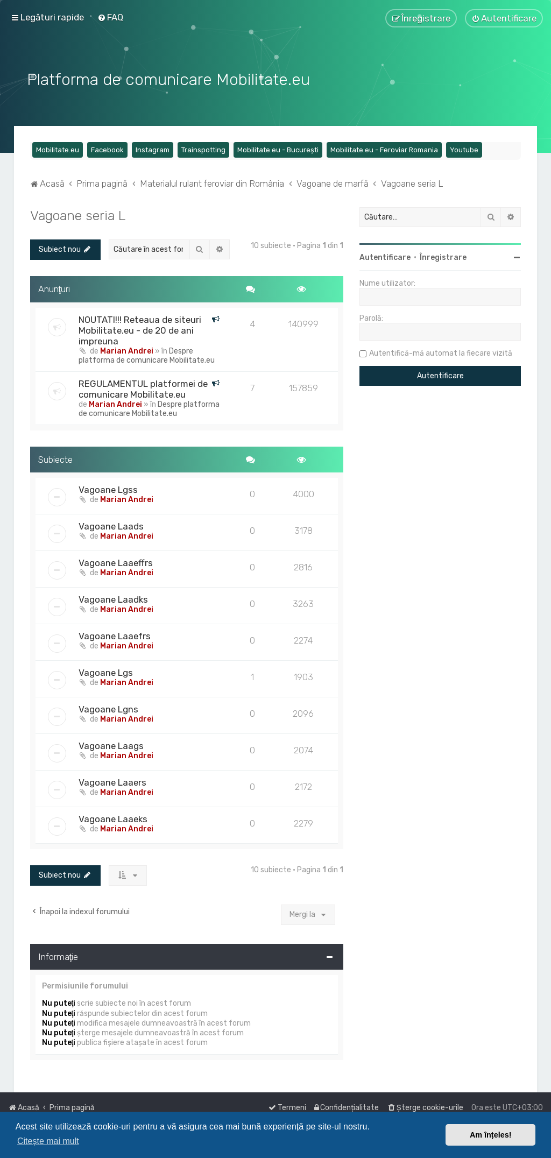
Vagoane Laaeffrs (116, 561)
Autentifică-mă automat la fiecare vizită (440, 352)
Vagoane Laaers (112, 781)
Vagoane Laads (111, 525)
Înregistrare (443, 256)
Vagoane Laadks (113, 598)
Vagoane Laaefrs (115, 635)
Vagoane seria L (77, 214)
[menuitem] (110, 17)
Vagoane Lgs (106, 671)
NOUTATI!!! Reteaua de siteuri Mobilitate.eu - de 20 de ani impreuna (140, 329)
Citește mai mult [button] (48, 1141)
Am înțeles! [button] (491, 1135)
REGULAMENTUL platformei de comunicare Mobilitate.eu (143, 387)
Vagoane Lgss (108, 488)
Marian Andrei (126, 349)
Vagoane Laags (111, 744)
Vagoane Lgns (108, 708)
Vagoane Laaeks (113, 818)
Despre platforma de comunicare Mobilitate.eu (147, 354)
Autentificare (385, 256)
